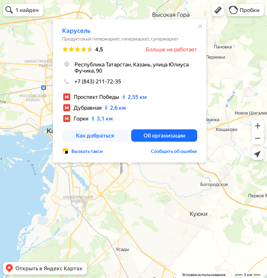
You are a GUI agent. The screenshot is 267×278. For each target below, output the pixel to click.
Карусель (76, 30)
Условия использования (203, 275)
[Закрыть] (200, 26)
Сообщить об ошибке (174, 151)
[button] (218, 10)
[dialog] (129, 91)
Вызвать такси (87, 151)
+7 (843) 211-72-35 (91, 81)
